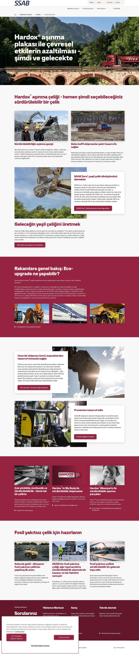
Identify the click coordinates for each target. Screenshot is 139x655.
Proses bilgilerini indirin (85, 437)
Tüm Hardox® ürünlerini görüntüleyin (34, 387)
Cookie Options (119, 647)
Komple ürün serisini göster (23, 510)
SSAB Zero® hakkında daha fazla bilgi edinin (93, 208)
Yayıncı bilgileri (82, 647)
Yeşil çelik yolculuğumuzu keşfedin (30, 245)
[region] (40, 636)
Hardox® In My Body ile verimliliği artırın (65, 505)
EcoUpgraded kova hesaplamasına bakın (27, 327)
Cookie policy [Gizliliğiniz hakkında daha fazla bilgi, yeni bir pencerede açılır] (19, 634)
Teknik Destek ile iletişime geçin (109, 633)
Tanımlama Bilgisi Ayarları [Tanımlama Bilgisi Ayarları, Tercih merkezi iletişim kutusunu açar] (40, 646)
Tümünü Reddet (57, 639)
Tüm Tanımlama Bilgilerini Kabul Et (22, 639)
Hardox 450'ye (65, 291)
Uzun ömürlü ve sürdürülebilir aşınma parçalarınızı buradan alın (105, 509)
